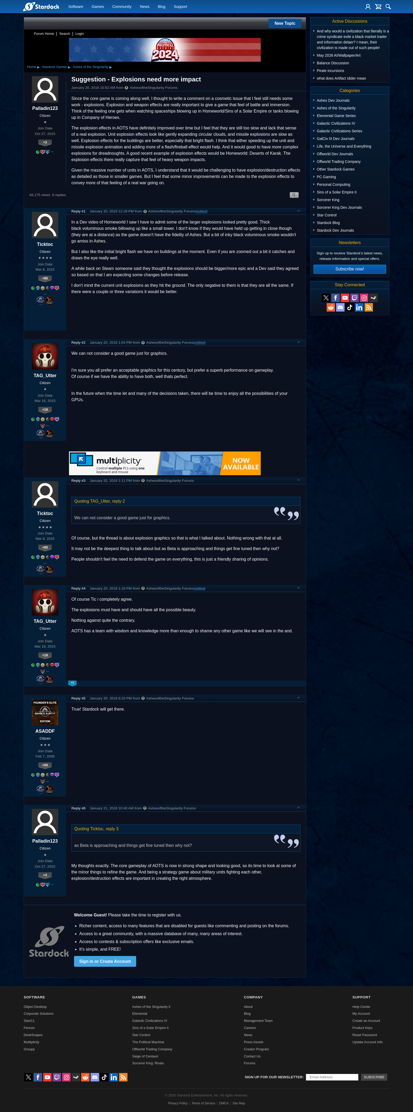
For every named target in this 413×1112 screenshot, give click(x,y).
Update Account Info (367, 1042)
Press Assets (253, 1042)
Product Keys (362, 1028)
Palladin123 (45, 108)
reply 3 (112, 829)
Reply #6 (78, 808)
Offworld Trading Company (152, 1049)
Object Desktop (35, 1007)
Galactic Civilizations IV (149, 1021)
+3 (45, 142)
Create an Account (366, 1021)
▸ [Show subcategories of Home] (38, 67)
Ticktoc (45, 244)
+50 (45, 765)
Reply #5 (78, 698)
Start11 (29, 1021)
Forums (249, 1063)
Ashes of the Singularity (90, 67)
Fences (29, 1028)
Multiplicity (31, 1042)
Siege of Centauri (145, 1056)
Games (98, 7)
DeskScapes (33, 1035)
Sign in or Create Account (105, 961)
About (248, 1007)
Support (180, 7)
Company (253, 997)
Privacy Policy (178, 1103)
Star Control (141, 1035)
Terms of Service (203, 1103)
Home (31, 67)
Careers (250, 1028)
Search (64, 34)
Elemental (139, 1014)
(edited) (201, 211)
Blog (161, 7)
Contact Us (252, 1056)
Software (75, 7)
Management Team (258, 1021)
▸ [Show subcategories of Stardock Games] (69, 67)
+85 (45, 278)
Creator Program (256, 1049)
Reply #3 (78, 481)
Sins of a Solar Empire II (150, 1028)
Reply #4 (78, 588)
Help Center (361, 1007)
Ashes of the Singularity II (151, 1007)
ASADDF (45, 731)
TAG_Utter (45, 375)
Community (121, 7)
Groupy (29, 1049)
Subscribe (374, 1077)
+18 (45, 409)
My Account (361, 1014)
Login (79, 34)
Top (299, 211)
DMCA (223, 1103)
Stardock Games (54, 67)
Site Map (239, 1103)
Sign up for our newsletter (274, 1077)
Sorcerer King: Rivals (148, 1063)
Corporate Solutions (38, 1014)
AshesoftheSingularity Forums (150, 88)
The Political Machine (148, 1042)
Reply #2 (78, 342)
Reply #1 (78, 211)
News (144, 7)
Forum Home (44, 34)
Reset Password (364, 1035)
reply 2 (118, 501)
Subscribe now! (349, 269)
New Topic (285, 23)
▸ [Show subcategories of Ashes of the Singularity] (110, 67)
